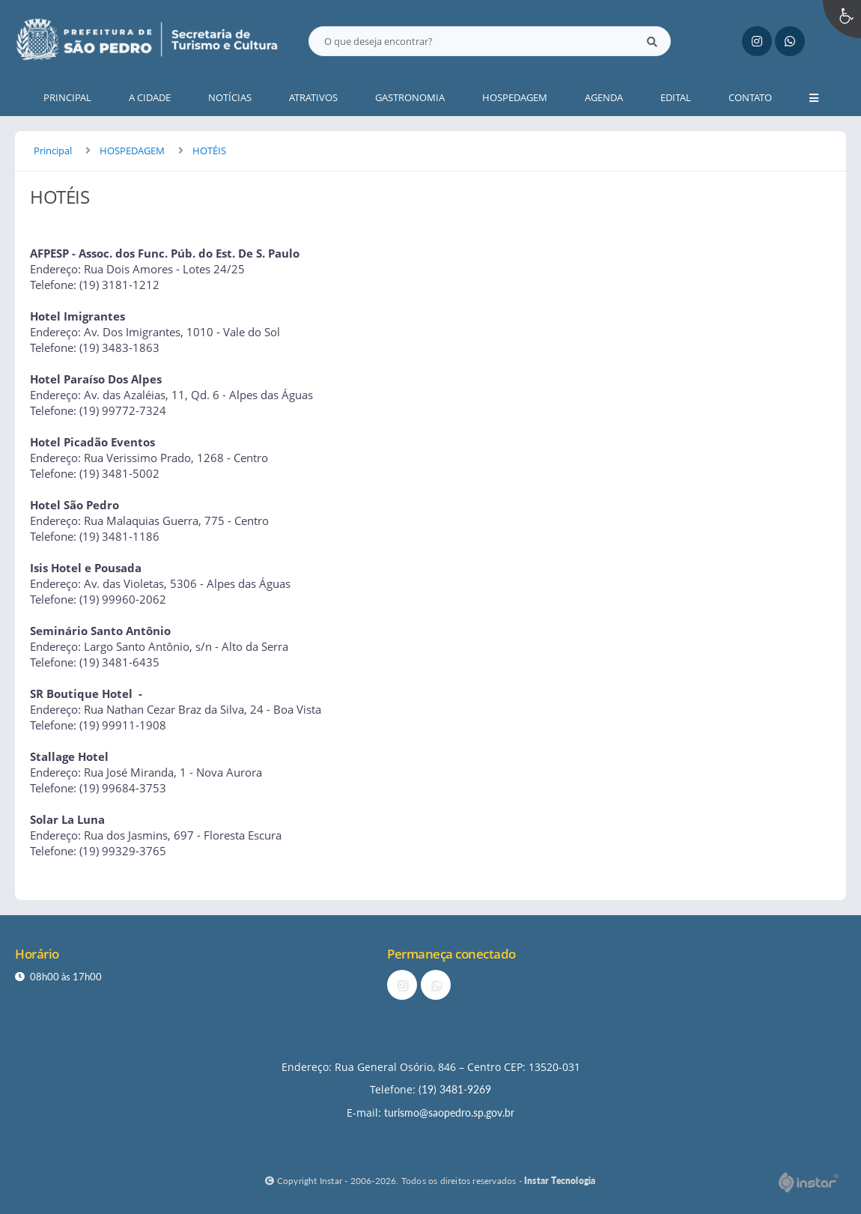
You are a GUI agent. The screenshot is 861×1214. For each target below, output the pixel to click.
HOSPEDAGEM (132, 150)
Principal (53, 150)
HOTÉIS (209, 150)
